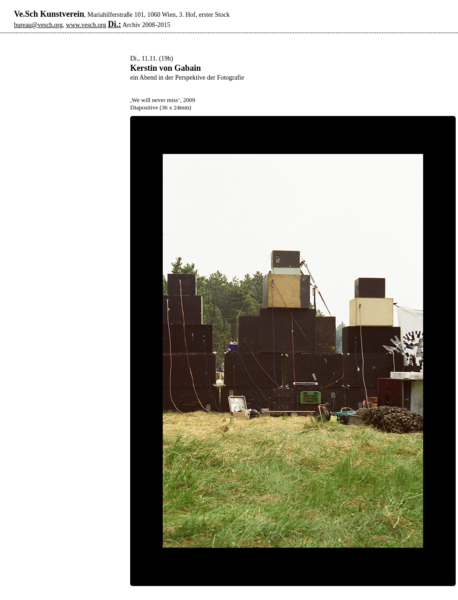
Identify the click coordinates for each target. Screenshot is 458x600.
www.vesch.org (86, 24)
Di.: (114, 24)
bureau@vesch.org (38, 24)
